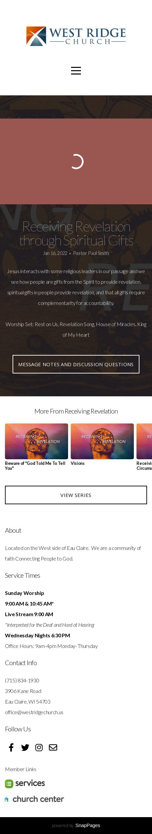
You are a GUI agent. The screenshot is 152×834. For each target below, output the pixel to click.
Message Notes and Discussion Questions (75, 364)
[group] (36, 449)
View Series (75, 495)
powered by (76, 825)
